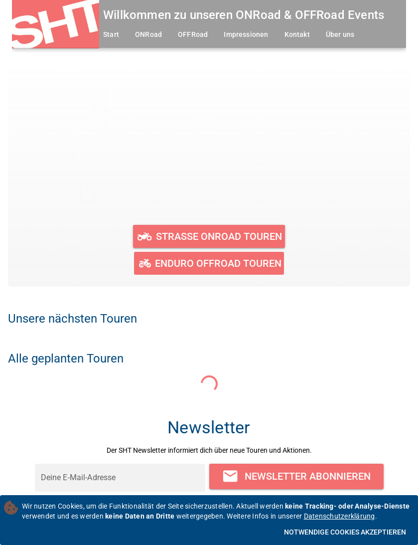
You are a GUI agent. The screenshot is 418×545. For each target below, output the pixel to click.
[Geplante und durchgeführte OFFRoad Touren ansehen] (209, 263)
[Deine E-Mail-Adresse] (120, 478)
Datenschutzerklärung (339, 516)
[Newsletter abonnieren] (296, 476)
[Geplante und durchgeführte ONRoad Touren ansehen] (209, 236)
